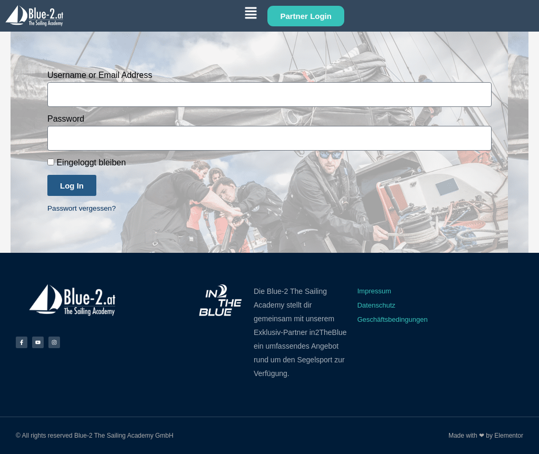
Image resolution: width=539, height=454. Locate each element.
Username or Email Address (99, 75)
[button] (165, 14)
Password (65, 118)
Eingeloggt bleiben (86, 162)
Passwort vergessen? (81, 208)
